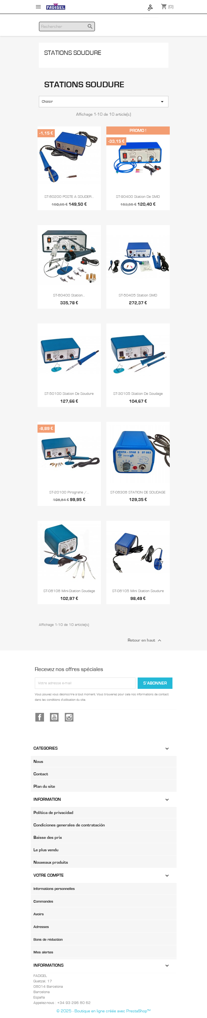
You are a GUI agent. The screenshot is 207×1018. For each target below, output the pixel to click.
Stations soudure (72, 53)
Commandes (43, 901)
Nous (38, 761)
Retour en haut (145, 640)
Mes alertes (43, 952)
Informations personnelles (54, 889)
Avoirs (38, 914)
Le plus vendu (45, 850)
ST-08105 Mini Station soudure (138, 591)
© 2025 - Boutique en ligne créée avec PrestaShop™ (103, 1011)
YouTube (54, 717)
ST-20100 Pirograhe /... (69, 492)
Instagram (69, 717)
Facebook (39, 717)
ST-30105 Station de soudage (138, 394)
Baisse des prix (47, 837)
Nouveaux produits (50, 862)
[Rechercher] (67, 26)
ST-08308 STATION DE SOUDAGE (137, 492)
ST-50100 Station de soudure (69, 394)
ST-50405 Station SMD (138, 295)
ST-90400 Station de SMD (138, 197)
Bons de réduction (48, 940)
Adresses (41, 927)
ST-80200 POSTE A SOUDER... (69, 197)
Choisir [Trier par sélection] (103, 101)
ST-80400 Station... (69, 295)
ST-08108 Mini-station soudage (69, 591)
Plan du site (44, 786)
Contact (40, 774)
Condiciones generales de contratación (69, 825)
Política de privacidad (53, 812)
